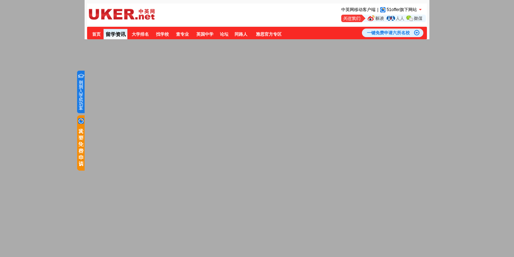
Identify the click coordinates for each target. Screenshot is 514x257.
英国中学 (204, 34)
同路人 (241, 34)
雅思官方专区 (269, 34)
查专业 (182, 34)
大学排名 (140, 34)
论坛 (224, 34)
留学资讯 (116, 34)
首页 (96, 34)
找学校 (162, 34)
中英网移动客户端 (358, 9)
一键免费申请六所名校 (388, 32)
